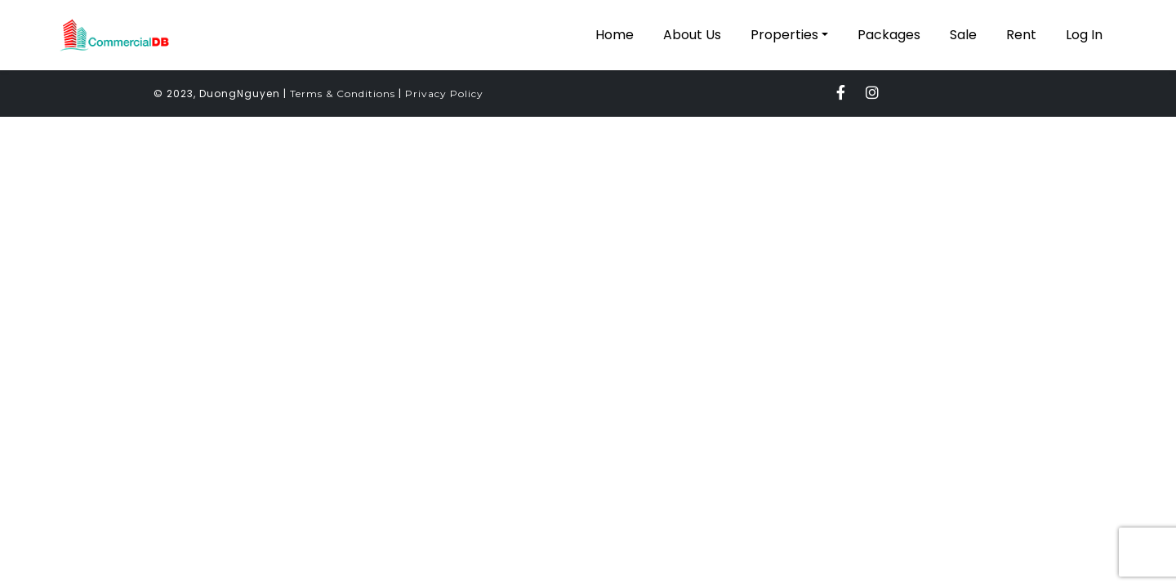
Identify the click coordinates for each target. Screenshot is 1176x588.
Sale (963, 34)
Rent (1021, 34)
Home (614, 34)
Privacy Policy (444, 93)
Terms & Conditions (342, 93)
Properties (784, 34)
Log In (1084, 34)
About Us (692, 34)
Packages (889, 34)
